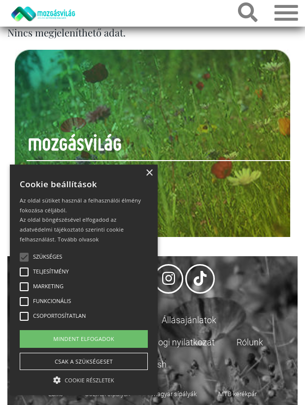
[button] (84, 378)
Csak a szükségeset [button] (84, 361)
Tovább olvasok (78, 239)
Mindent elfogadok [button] (83, 338)
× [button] (149, 173)
